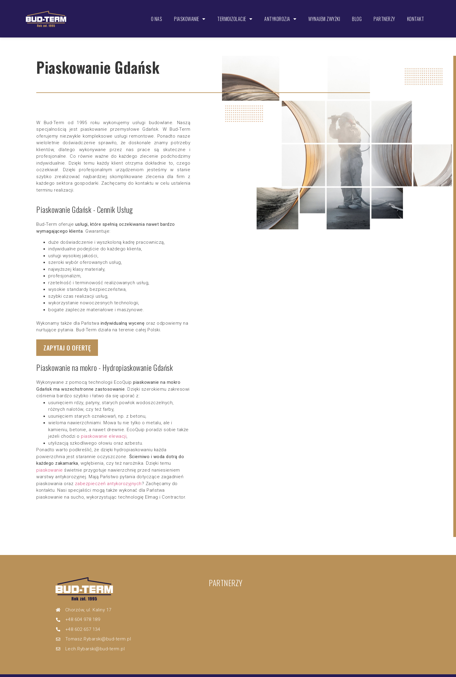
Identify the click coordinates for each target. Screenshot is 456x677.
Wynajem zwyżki (323, 12)
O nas (155, 12)
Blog (355, 12)
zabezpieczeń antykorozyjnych (108, 473)
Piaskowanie (188, 12)
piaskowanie (49, 459)
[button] (70, 336)
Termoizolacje (233, 12)
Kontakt (414, 12)
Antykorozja (279, 12)
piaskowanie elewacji (103, 425)
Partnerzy (383, 12)
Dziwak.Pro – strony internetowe (258, 670)
